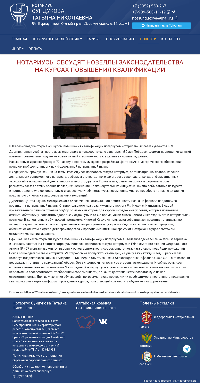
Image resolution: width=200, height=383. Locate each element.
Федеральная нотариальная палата (167, 319)
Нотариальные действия (55, 39)
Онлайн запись (120, 39)
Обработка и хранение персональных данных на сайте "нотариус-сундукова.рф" (39, 371)
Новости (148, 39)
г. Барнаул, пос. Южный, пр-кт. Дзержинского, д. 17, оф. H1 (80, 24)
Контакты (170, 39)
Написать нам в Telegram (162, 25)
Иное (16, 49)
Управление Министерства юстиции (166, 340)
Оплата (35, 49)
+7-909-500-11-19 (153, 12)
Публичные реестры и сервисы (163, 358)
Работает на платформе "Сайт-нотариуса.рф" (170, 380)
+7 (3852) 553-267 (149, 6)
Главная (19, 39)
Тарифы (94, 39)
